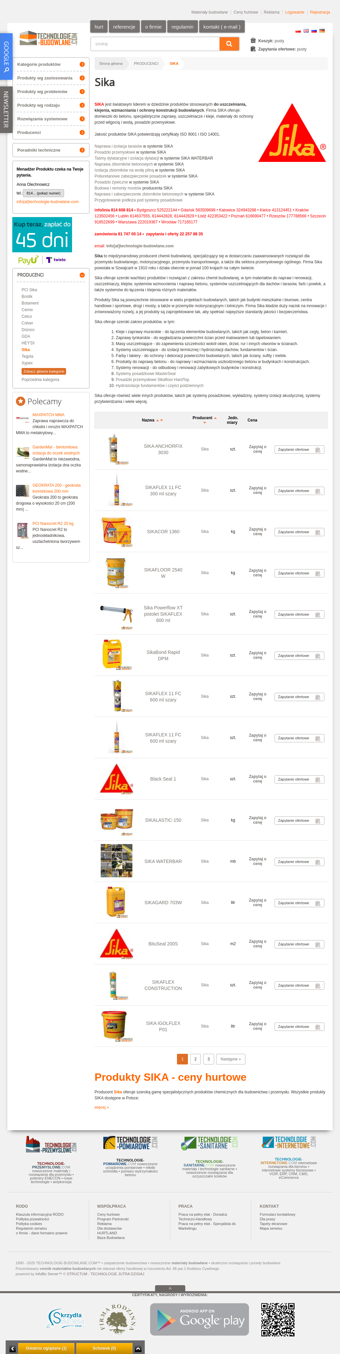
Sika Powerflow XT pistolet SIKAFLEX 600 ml (163, 614)
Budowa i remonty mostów (118, 188)
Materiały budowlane (209, 12)
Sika (26, 349)
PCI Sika (29, 290)
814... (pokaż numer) (43, 193)
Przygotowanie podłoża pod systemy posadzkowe (139, 200)
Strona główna (111, 63)
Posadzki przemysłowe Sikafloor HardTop (152, 379)
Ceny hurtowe (246, 12)
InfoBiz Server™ (49, 1274)
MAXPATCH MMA (48, 415)
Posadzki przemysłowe (115, 152)
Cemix (27, 310)
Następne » (230, 1059)
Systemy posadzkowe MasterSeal (146, 373)
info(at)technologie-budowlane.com (48, 201)
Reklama (272, 12)
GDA (26, 336)
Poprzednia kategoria (40, 379)
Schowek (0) (104, 1348)
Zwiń (138, 1349)
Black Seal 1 (163, 779)
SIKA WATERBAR (163, 861)
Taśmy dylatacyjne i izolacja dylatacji (127, 158)
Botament (30, 303)
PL (298, 31)
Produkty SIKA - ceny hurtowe (171, 1077)
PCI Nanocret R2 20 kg (53, 523)
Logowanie (294, 12)
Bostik (27, 296)
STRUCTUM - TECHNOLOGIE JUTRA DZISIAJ (105, 1274)
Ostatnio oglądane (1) (46, 1348)
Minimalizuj (13, 1349)
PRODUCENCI (146, 63)
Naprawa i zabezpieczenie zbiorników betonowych (139, 194)
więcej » (102, 1107)
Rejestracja (320, 12)
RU (314, 31)
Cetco (27, 316)
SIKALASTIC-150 (163, 820)
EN (306, 31)
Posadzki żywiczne (111, 182)
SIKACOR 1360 (163, 531)
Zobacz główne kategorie (44, 371)
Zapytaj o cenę (258, 449)
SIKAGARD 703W (163, 902)
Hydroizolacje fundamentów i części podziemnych (160, 385)
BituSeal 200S (163, 943)
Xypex (27, 363)
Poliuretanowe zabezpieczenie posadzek (131, 176)
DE (322, 31)
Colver (27, 323)
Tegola (27, 356)
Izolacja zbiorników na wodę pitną (124, 170)
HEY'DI (28, 343)
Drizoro (28, 329)
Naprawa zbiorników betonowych (124, 164)
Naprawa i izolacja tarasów (118, 146)
